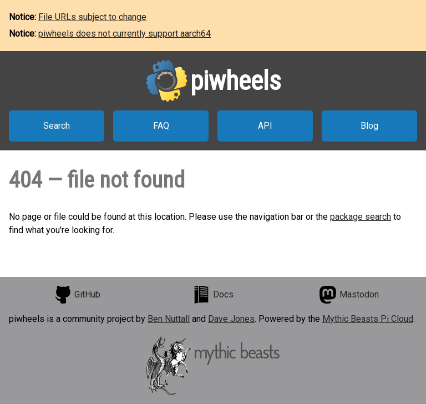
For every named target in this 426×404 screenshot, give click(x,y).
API (265, 125)
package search (360, 216)
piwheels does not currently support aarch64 (124, 33)
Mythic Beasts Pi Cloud (367, 319)
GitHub (77, 295)
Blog (369, 125)
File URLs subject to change (92, 17)
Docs (213, 295)
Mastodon (349, 295)
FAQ (161, 125)
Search (56, 125)
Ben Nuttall (169, 319)
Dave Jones (231, 319)
